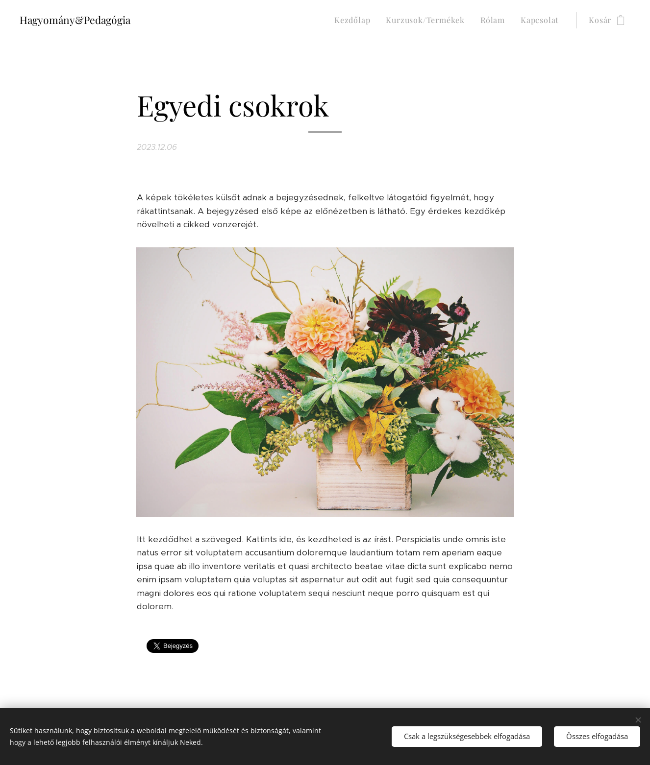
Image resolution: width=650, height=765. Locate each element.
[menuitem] (355, 20)
